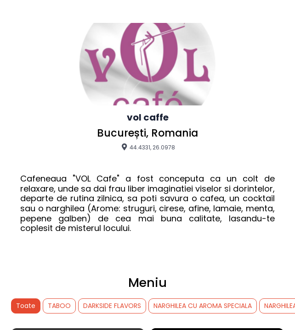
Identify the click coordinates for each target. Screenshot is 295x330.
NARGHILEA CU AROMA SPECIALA (202, 305)
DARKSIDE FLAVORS (112, 305)
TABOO (59, 305)
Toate (25, 305)
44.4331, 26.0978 (148, 147)
